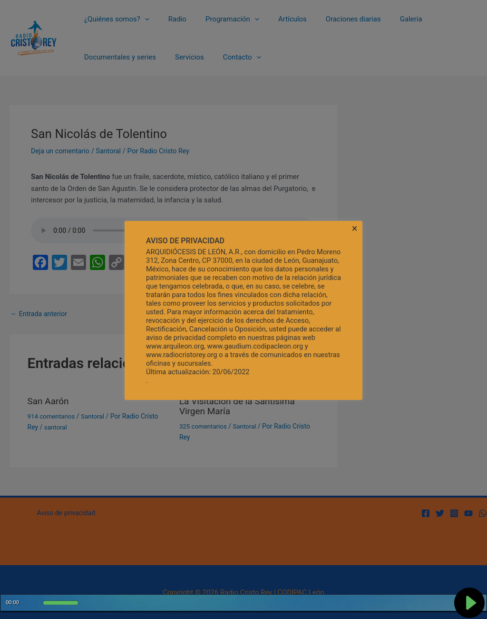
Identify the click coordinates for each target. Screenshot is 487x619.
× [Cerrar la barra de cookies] (355, 228)
